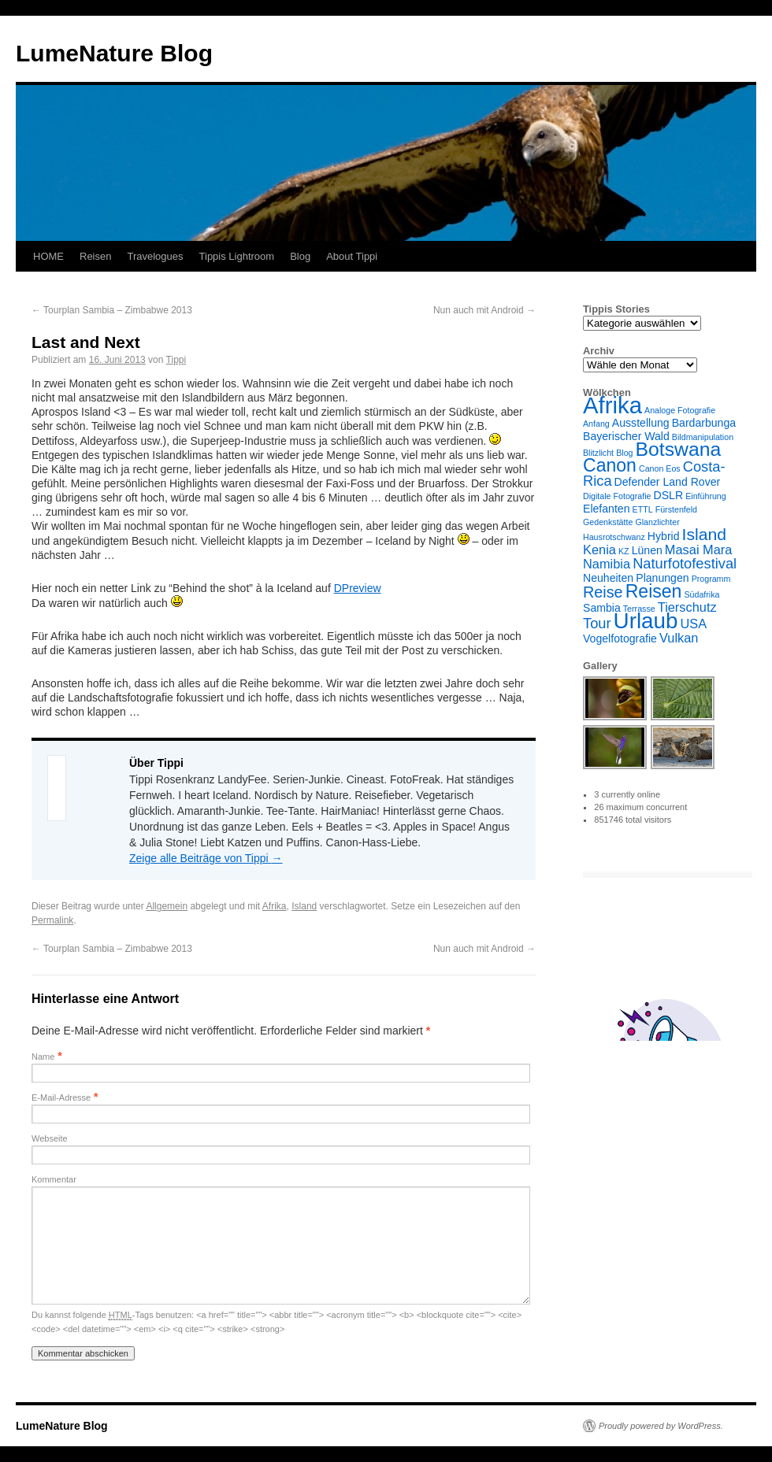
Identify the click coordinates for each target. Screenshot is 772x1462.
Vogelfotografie (620, 638)
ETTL (643, 509)
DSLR (669, 495)
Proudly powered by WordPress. (661, 1426)
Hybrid (664, 536)
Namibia (606, 564)
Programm (711, 578)
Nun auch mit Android (484, 310)
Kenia (599, 549)
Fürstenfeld (676, 509)
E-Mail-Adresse (61, 1097)
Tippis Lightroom (237, 256)
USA (694, 623)
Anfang (596, 423)
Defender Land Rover (667, 482)
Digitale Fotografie (617, 496)
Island (304, 906)
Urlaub (646, 621)
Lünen (647, 550)
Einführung (705, 496)
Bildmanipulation (702, 437)
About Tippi (351, 256)
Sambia (602, 607)
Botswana (679, 449)
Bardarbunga (704, 422)
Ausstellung (641, 422)
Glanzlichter (657, 522)
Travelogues (155, 256)
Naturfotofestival (685, 563)
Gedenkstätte (608, 522)
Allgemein (166, 906)
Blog (300, 256)
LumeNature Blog (114, 53)
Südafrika (701, 594)
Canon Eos (660, 468)
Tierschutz (687, 607)
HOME (48, 256)
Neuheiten (608, 578)
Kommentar (54, 1179)
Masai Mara (699, 549)
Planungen (662, 578)
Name (43, 1056)
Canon (610, 465)
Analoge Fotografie (679, 410)
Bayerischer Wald (626, 436)
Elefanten (606, 508)
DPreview (357, 588)
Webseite (50, 1138)
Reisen (95, 256)
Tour (597, 623)
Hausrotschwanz (614, 537)
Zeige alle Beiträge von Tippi (206, 858)
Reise (603, 592)
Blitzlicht (598, 452)
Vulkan (678, 638)
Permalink (52, 920)
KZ (623, 551)
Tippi (176, 359)
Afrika (274, 906)
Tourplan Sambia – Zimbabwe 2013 (112, 310)
